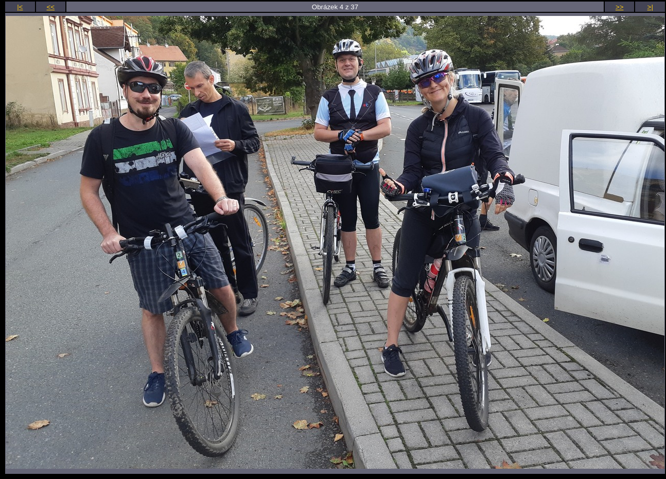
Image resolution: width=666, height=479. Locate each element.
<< (51, 7)
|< (20, 7)
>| (650, 7)
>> (620, 7)
